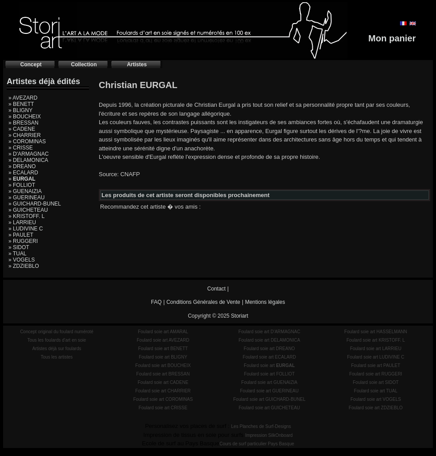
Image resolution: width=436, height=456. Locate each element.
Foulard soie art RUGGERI (375, 373)
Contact (216, 289)
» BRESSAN (23, 123)
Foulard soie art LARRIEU (376, 348)
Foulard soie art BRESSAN (163, 373)
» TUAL (17, 253)
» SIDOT (18, 247)
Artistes (137, 64)
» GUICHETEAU (28, 210)
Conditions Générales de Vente (203, 302)
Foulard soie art (269, 365)
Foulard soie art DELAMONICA (269, 340)
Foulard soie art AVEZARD (163, 340)
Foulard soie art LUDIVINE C (375, 357)
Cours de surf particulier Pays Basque (256, 443)
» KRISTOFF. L (26, 216)
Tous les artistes (57, 357)
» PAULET (20, 235)
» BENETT (21, 104)
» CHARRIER (24, 135)
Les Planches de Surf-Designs (261, 426)
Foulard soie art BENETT (163, 348)
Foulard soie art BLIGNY (163, 357)
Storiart (239, 316)
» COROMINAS (27, 141)
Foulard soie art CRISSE (163, 407)
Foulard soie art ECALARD (269, 357)
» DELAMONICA (28, 160)
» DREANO (22, 166)
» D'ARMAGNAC (28, 154)
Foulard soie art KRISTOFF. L (376, 340)
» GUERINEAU (26, 197)
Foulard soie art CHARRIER (162, 390)
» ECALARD (23, 172)
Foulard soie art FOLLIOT (269, 373)
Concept (31, 64)
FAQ (156, 302)
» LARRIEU (22, 222)
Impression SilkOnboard (269, 435)
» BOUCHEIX (24, 116)
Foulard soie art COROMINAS (163, 399)
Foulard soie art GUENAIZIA (269, 382)
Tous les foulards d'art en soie (56, 340)
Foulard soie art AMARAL (163, 331)
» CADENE (21, 129)
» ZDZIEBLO (23, 266)
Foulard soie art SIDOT (376, 382)
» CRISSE (20, 148)
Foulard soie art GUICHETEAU (269, 407)
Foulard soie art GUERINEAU (269, 390)
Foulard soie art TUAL (376, 390)
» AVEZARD (22, 98)
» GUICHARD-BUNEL (34, 204)
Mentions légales (265, 302)
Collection (84, 64)
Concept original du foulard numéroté (56, 331)
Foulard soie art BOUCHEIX (163, 365)
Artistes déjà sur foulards (56, 348)
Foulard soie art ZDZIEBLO (376, 407)
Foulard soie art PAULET (375, 365)
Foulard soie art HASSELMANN (375, 331)
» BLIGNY (20, 110)
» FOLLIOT (21, 185)
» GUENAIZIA (25, 191)
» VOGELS (21, 260)
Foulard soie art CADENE (162, 382)
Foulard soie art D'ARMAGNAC (269, 331)
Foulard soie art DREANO (269, 348)
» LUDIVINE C (25, 229)
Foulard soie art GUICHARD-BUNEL (269, 399)
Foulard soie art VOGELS (376, 399)
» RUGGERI (23, 241)
